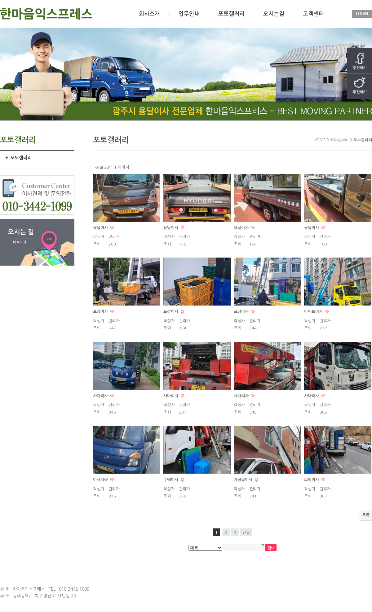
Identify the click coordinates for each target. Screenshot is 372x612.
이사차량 (101, 480)
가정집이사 (244, 480)
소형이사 (312, 480)
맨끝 (246, 533)
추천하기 (359, 61)
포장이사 (101, 312)
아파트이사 (314, 312)
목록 (366, 515)
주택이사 (171, 480)
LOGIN (362, 14)
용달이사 (101, 228)
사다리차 (101, 396)
